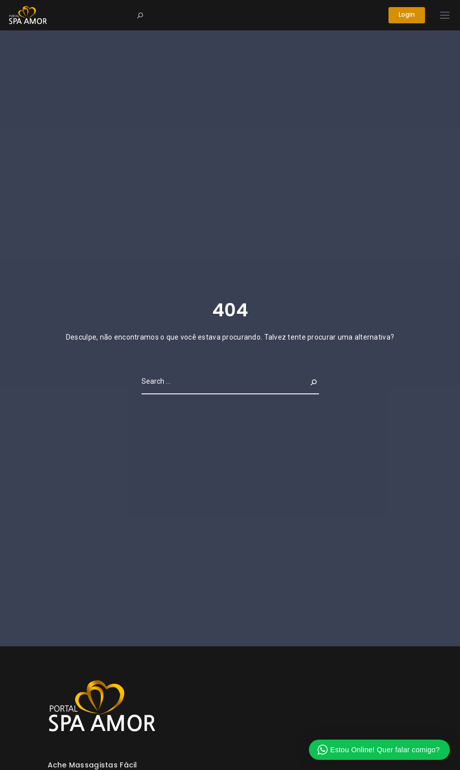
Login (406, 15)
